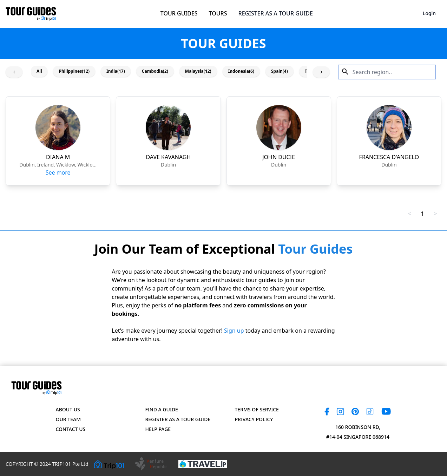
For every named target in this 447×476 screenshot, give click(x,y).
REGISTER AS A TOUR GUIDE (275, 13)
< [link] (409, 213)
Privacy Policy (254, 419)
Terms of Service (257, 409)
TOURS (218, 13)
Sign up (234, 330)
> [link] (435, 213)
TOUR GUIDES (179, 13)
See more (58, 172)
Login (429, 13)
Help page (158, 429)
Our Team (68, 419)
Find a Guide (161, 409)
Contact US (71, 429)
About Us (68, 409)
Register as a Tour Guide (178, 419)
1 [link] (422, 213)
